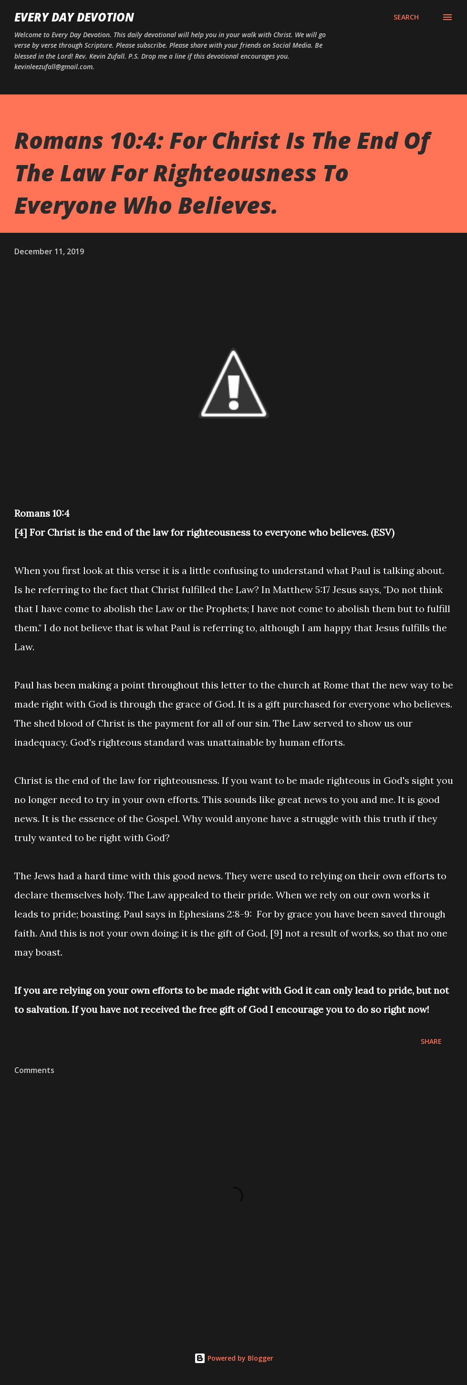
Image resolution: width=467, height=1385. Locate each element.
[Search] (406, 17)
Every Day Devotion (74, 17)
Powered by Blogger (233, 1358)
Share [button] (431, 1041)
